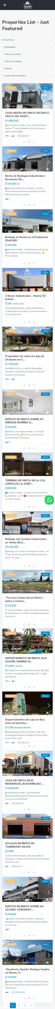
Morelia (19, 106)
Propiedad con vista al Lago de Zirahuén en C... (24, 357)
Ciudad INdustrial (14, 230)
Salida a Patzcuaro (15, 169)
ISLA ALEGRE (13, 651)
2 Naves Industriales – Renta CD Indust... (25, 297)
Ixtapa (22, 651)
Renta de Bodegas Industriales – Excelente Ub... (25, 177)
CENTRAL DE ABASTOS (18, 591)
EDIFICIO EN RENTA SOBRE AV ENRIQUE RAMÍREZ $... (24, 420)
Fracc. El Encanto (14, 836)
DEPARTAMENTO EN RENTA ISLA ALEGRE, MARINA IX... (26, 659)
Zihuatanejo (12, 713)
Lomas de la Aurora (15, 474)
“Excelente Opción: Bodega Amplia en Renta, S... (27, 971)
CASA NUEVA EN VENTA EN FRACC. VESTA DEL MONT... (27, 114)
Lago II (10, 532)
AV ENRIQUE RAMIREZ (17, 412)
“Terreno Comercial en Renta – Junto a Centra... (24, 599)
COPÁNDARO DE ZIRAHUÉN (19, 347)
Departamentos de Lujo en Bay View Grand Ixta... (25, 721)
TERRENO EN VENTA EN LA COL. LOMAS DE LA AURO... (25, 482)
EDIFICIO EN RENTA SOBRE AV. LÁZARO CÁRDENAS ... (24, 908)
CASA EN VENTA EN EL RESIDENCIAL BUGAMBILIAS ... (24, 782)
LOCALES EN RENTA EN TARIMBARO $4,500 (19, 845)
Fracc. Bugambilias (15, 774)
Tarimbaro (27, 836)
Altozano (11, 106)
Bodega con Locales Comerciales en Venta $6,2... (26, 540)
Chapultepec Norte (15, 899)
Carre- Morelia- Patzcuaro (18, 962)
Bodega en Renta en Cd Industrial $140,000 (26, 238)
